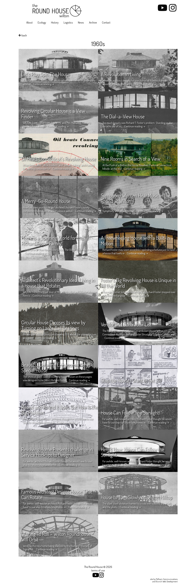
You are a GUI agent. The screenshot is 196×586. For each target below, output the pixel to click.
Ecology (42, 22)
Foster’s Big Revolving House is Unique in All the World (138, 283)
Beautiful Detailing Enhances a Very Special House (54, 367)
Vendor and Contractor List (126, 324)
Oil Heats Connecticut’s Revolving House (58, 159)
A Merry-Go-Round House (45, 201)
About (29, 22)
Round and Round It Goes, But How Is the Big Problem (59, 410)
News (81, 22)
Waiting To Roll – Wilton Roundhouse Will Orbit (55, 537)
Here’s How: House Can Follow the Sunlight (132, 452)
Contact (106, 22)
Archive (93, 22)
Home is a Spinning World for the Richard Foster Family (52, 241)
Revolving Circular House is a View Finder (53, 114)
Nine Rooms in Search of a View (130, 159)
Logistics (68, 22)
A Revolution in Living (121, 74)
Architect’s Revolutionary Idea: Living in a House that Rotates (58, 283)
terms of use (98, 570)
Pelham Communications (167, 579)
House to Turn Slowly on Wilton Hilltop (136, 497)
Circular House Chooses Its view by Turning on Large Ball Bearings (53, 325)
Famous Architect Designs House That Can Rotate (56, 494)
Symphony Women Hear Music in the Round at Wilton (135, 198)
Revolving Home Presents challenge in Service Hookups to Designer (57, 452)
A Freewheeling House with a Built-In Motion (135, 241)
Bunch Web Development (167, 581)
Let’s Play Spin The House (45, 74)
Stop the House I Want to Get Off (131, 380)
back (23, 35)
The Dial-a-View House (123, 116)
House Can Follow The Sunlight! (130, 412)
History (55, 22)
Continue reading (43, 84)
